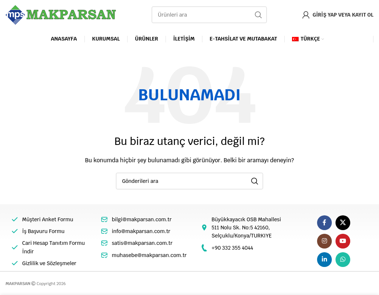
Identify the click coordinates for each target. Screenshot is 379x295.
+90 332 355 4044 (232, 247)
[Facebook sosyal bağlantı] (324, 222)
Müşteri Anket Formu (47, 219)
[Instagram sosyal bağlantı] (324, 241)
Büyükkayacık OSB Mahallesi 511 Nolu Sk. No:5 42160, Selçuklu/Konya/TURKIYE (246, 227)
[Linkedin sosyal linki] (324, 259)
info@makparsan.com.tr (141, 231)
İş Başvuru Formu (43, 231)
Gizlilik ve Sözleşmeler (49, 263)
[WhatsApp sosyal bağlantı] (342, 259)
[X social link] (342, 222)
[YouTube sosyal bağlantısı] (342, 241)
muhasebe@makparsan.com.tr (149, 255)
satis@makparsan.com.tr (142, 243)
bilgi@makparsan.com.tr (141, 219)
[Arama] (209, 14)
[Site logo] (61, 14)
